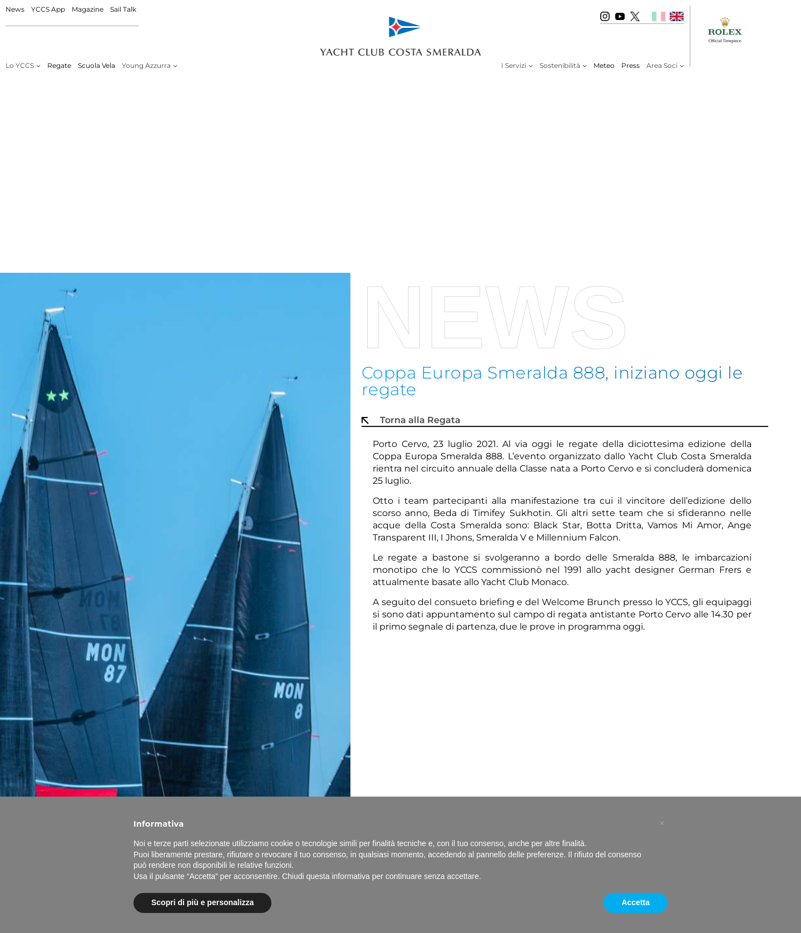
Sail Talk (123, 9)
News (15, 9)
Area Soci (662, 65)
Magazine (87, 9)
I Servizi (513, 65)
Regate (59, 65)
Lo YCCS (20, 65)
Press (630, 65)
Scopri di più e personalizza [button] (202, 902)
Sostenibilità (560, 65)
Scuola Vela (96, 65)
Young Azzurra (146, 65)
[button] (662, 823)
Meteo (604, 65)
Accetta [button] (635, 902)
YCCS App (48, 9)
